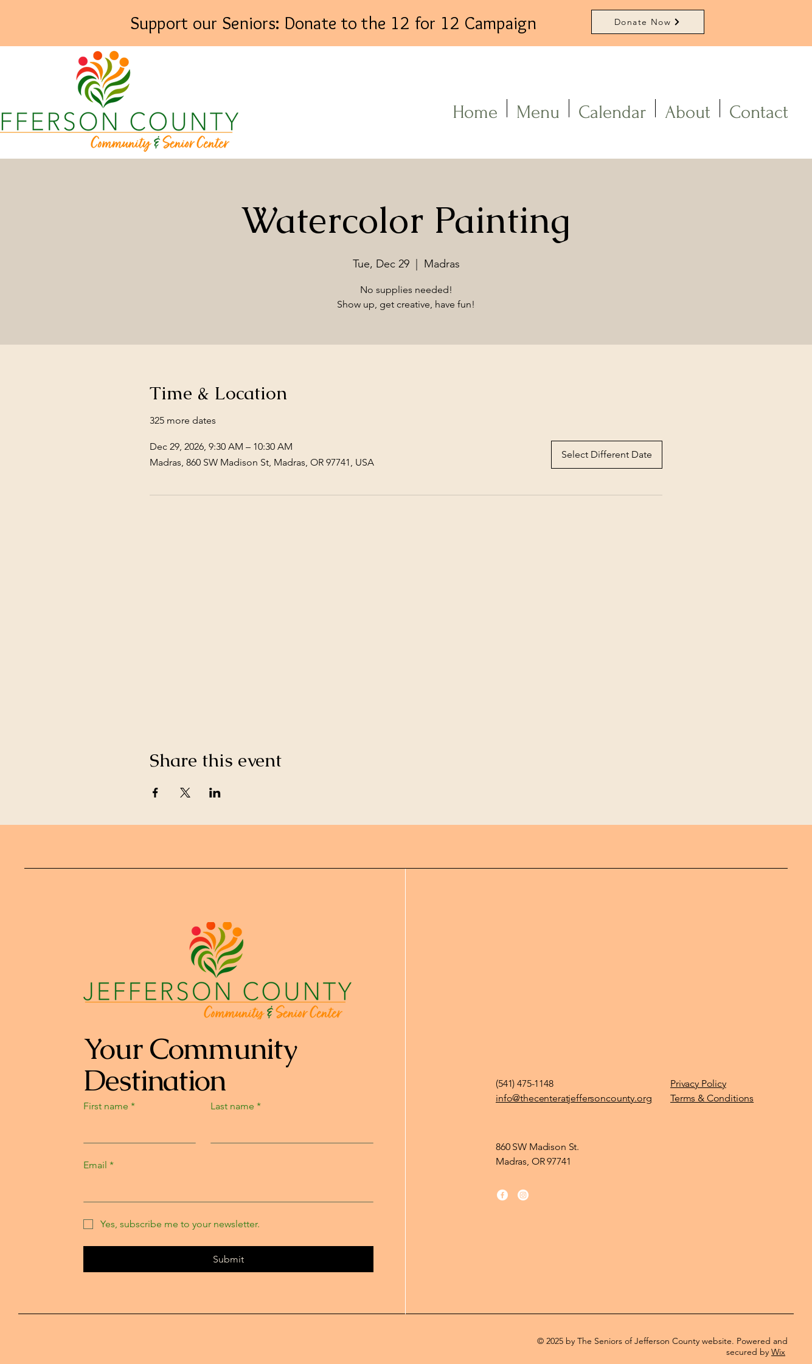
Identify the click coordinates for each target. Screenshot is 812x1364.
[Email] (224, 1189)
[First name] (136, 1130)
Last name (235, 1106)
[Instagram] (523, 1195)
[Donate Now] (647, 22)
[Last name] (288, 1130)
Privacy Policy (698, 1083)
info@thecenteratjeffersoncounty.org (573, 1098)
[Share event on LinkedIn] (215, 792)
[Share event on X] (185, 792)
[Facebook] (502, 1195)
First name (109, 1106)
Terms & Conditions (712, 1098)
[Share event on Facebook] (155, 792)
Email (98, 1165)
